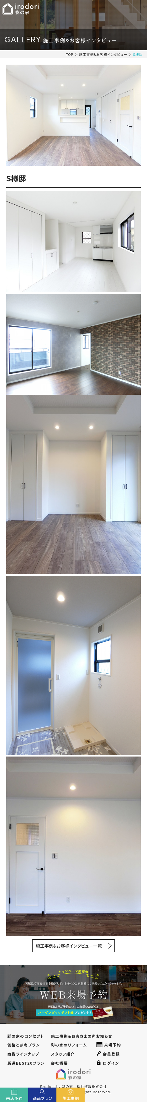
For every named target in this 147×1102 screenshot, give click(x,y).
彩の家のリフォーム (69, 1044)
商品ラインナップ (23, 1054)
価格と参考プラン (23, 1044)
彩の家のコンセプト (25, 1036)
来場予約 (108, 1044)
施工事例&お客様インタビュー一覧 (69, 946)
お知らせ (104, 1036)
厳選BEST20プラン (26, 1063)
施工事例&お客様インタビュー (103, 54)
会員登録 (108, 1054)
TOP (69, 54)
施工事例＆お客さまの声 (73, 1036)
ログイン (107, 1063)
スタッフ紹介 (63, 1054)
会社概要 (59, 1063)
